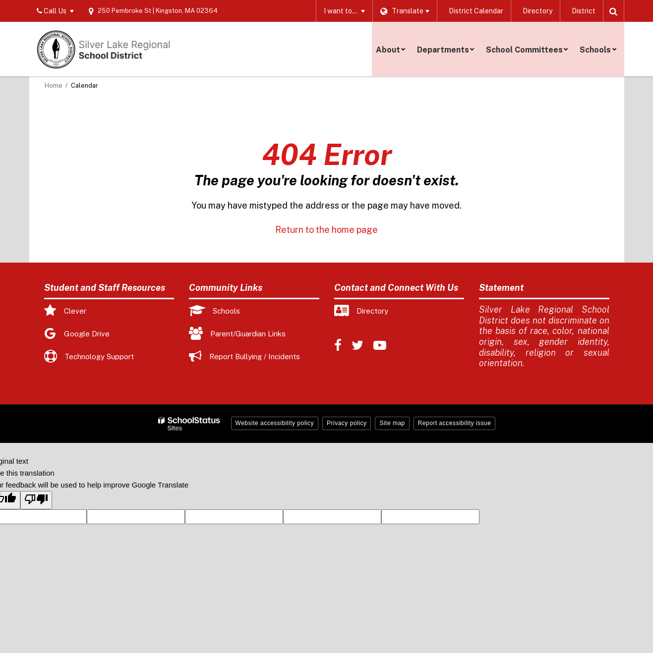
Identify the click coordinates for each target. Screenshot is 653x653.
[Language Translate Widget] (402, 11)
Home (53, 85)
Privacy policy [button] (346, 423)
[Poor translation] (36, 500)
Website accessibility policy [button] (275, 423)
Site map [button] (392, 423)
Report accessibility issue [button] (454, 423)
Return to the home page (326, 229)
